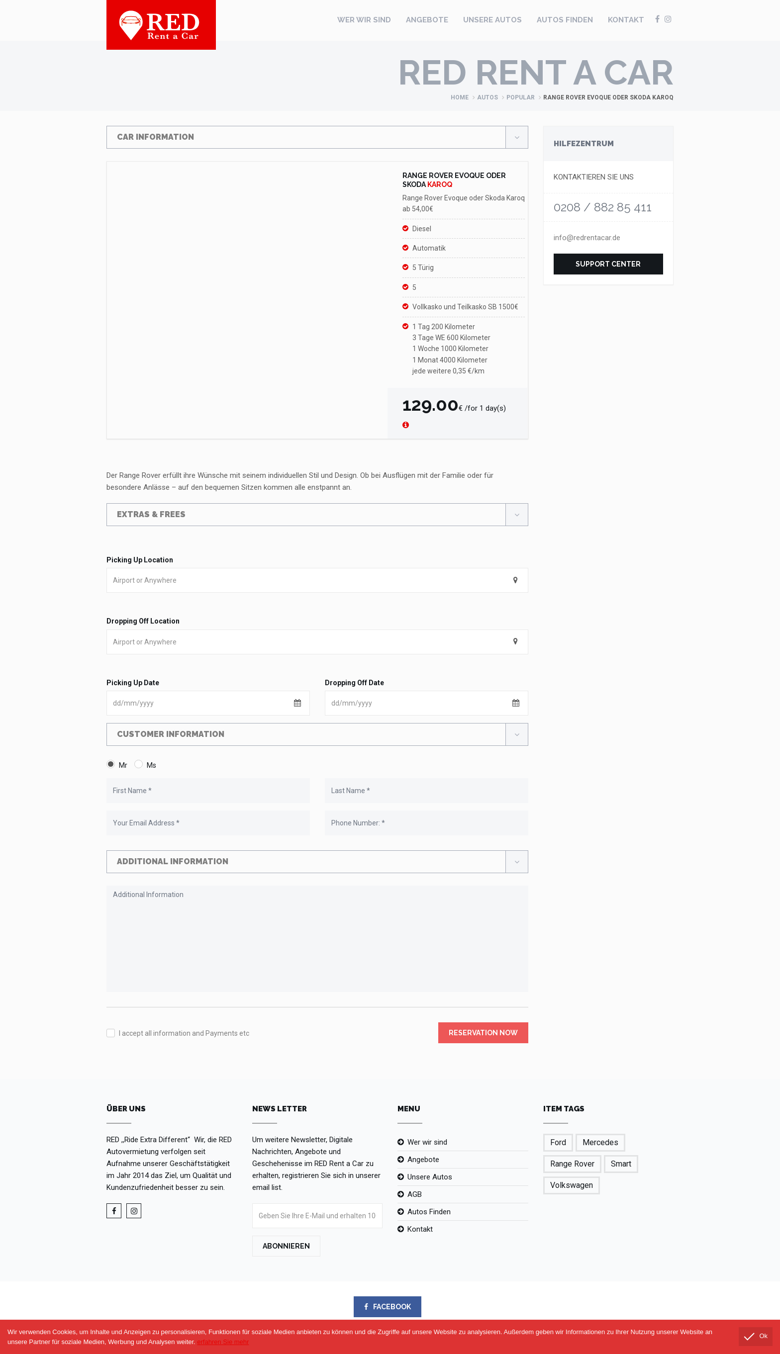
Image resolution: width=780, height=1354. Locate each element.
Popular (520, 97)
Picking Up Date (132, 683)
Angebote (427, 19)
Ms (151, 765)
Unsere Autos (492, 19)
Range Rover (572, 1164)
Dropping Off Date (354, 683)
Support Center (608, 264)
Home (460, 97)
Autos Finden (565, 19)
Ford (558, 1142)
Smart (621, 1164)
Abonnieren (286, 1246)
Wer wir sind (364, 19)
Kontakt (626, 19)
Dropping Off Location (143, 621)
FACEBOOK (387, 1307)
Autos (487, 97)
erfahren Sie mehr (223, 1342)
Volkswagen (571, 1185)
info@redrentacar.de (587, 237)
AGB (414, 1194)
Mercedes (600, 1142)
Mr (123, 765)
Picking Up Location (139, 560)
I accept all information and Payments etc (184, 1033)
